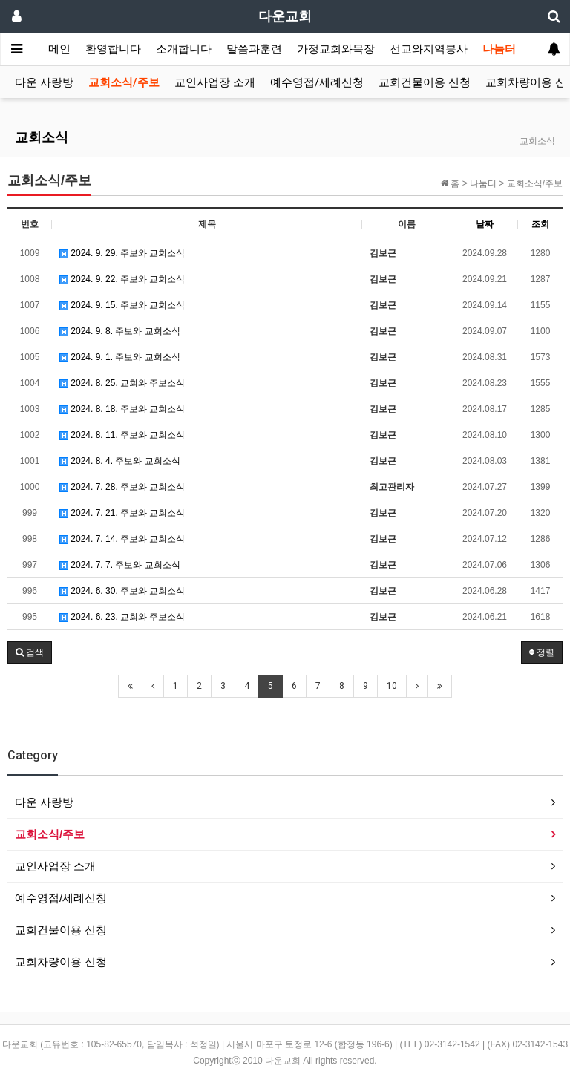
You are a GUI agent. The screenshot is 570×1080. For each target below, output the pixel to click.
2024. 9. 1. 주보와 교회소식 (119, 357)
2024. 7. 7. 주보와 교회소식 (119, 565)
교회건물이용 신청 (425, 82)
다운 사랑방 (44, 82)
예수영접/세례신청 (317, 82)
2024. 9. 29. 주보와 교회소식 (122, 253)
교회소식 (41, 137)
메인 (59, 49)
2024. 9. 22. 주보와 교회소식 (122, 279)
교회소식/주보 (124, 82)
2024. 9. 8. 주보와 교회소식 (119, 331)
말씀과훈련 (254, 49)
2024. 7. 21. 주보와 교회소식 (122, 513)
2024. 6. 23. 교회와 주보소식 (122, 617)
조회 (540, 224)
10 (392, 686)
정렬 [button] (541, 652)
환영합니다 (113, 49)
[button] (29, 652)
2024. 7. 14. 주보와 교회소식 (122, 539)
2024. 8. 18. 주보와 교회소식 (122, 409)
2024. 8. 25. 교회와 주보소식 (122, 383)
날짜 (485, 224)
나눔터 (499, 49)
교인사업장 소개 (214, 82)
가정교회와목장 (336, 49)
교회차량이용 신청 (61, 961)
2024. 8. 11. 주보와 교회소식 (122, 435)
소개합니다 (184, 49)
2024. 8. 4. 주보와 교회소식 (119, 461)
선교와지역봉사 (429, 49)
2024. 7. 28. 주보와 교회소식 (122, 487)
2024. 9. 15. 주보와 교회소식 (122, 305)
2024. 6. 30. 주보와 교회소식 (122, 591)
